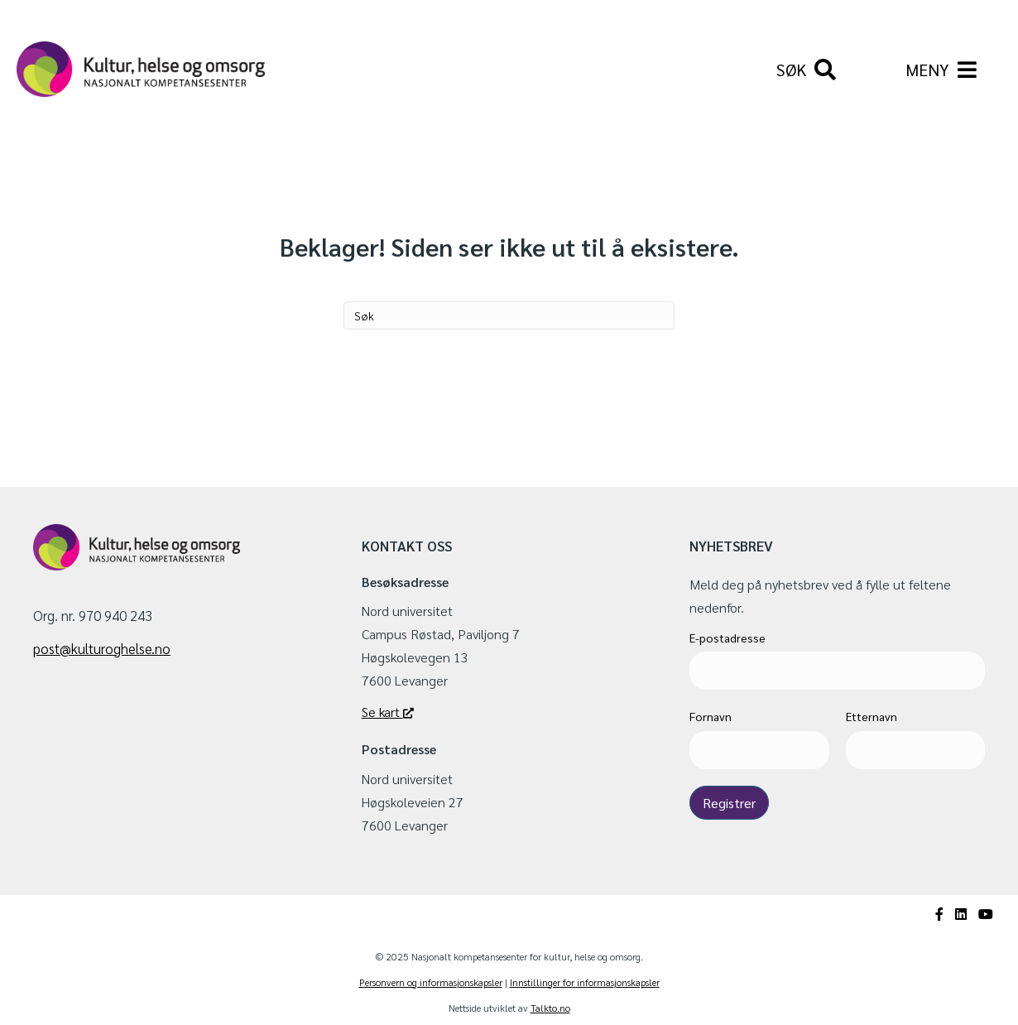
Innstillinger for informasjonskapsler (585, 982)
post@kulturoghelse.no (101, 648)
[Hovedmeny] (941, 70)
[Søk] (806, 70)
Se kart (388, 711)
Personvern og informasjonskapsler (430, 982)
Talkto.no (550, 1007)
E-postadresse (727, 637)
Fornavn (710, 716)
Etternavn (871, 716)
